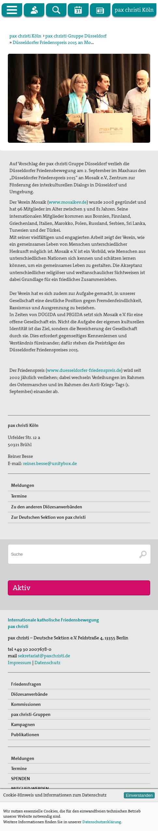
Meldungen (22, 485)
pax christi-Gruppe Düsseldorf (76, 36)
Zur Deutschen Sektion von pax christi (48, 517)
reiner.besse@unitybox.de (50, 463)
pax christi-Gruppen (30, 714)
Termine (19, 496)
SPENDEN (20, 778)
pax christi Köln (25, 36)
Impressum (19, 662)
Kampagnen (23, 724)
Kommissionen (26, 704)
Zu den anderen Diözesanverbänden (46, 507)
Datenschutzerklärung (101, 821)
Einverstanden (139, 795)
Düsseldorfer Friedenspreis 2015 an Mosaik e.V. (60, 42)
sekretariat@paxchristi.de (44, 656)
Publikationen (25, 734)
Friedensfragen (26, 684)
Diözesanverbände (29, 694)
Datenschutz (47, 662)
